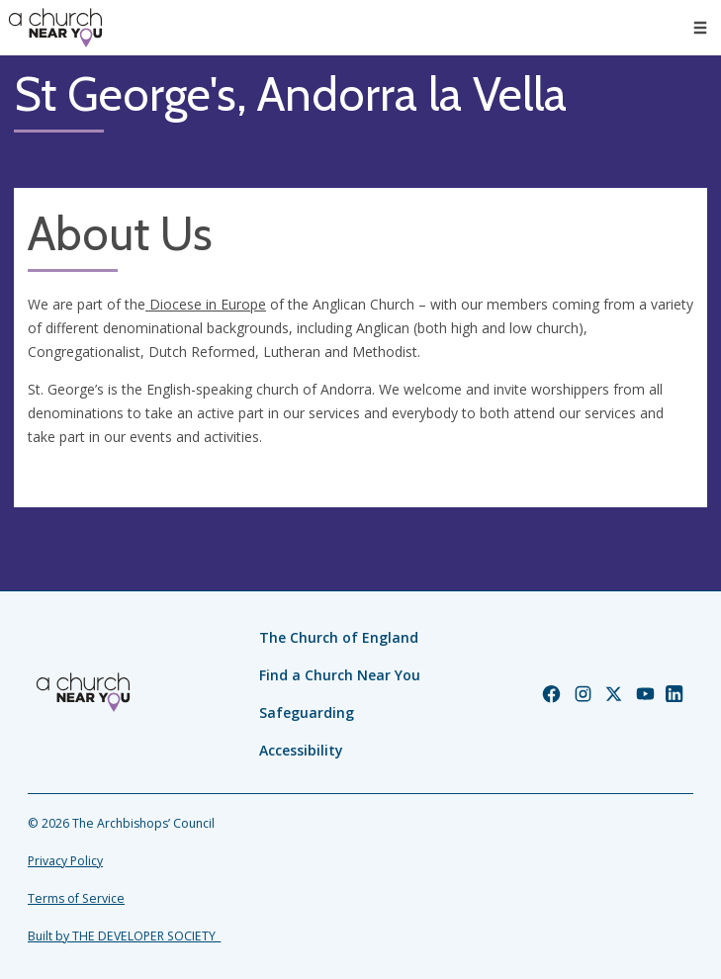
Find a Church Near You (339, 675)
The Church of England (338, 637)
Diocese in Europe (205, 304)
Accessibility (301, 750)
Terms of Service (76, 898)
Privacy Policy (65, 860)
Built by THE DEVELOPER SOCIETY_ (124, 936)
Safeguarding (306, 712)
